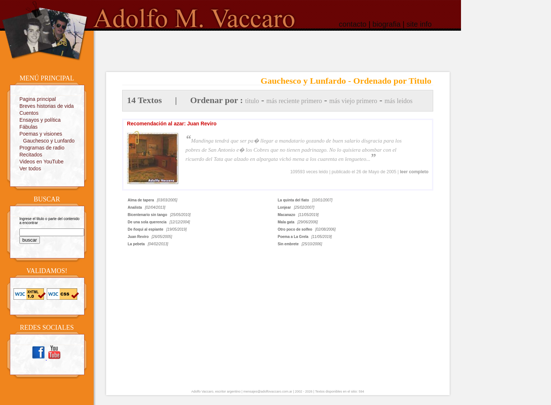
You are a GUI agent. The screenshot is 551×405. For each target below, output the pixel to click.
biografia (386, 24)
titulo (252, 101)
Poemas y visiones (40, 134)
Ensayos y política (40, 120)
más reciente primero (294, 101)
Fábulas (28, 127)
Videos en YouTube (41, 161)
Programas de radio (41, 148)
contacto (353, 24)
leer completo (414, 171)
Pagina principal (37, 99)
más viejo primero (353, 101)
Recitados (30, 155)
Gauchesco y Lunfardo (49, 141)
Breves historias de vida (46, 106)
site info (419, 24)
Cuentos (28, 113)
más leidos (399, 101)
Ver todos (30, 168)
